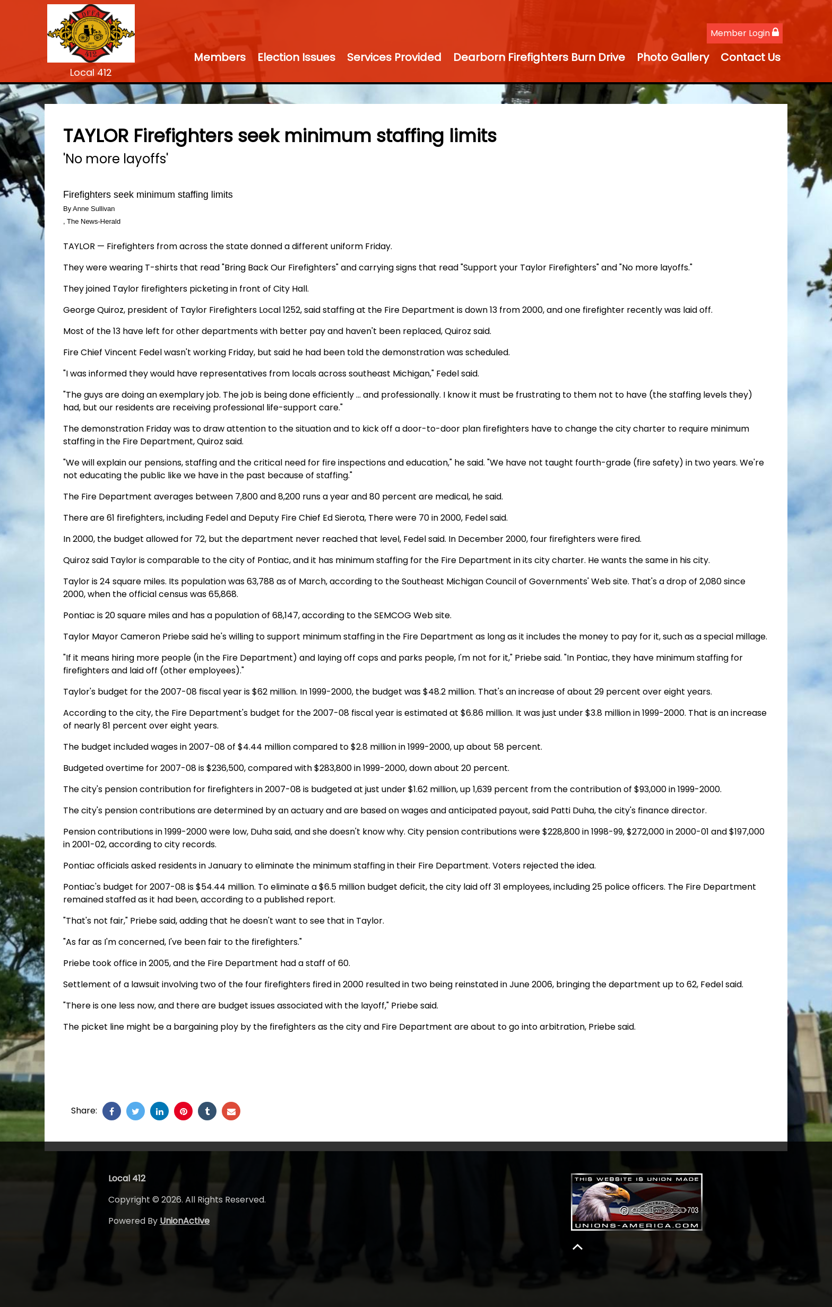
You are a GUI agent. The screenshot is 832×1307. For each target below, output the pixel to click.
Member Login (744, 33)
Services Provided (394, 57)
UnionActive (185, 1221)
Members (220, 57)
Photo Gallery (673, 57)
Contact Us (751, 57)
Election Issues (296, 57)
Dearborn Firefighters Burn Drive (539, 57)
